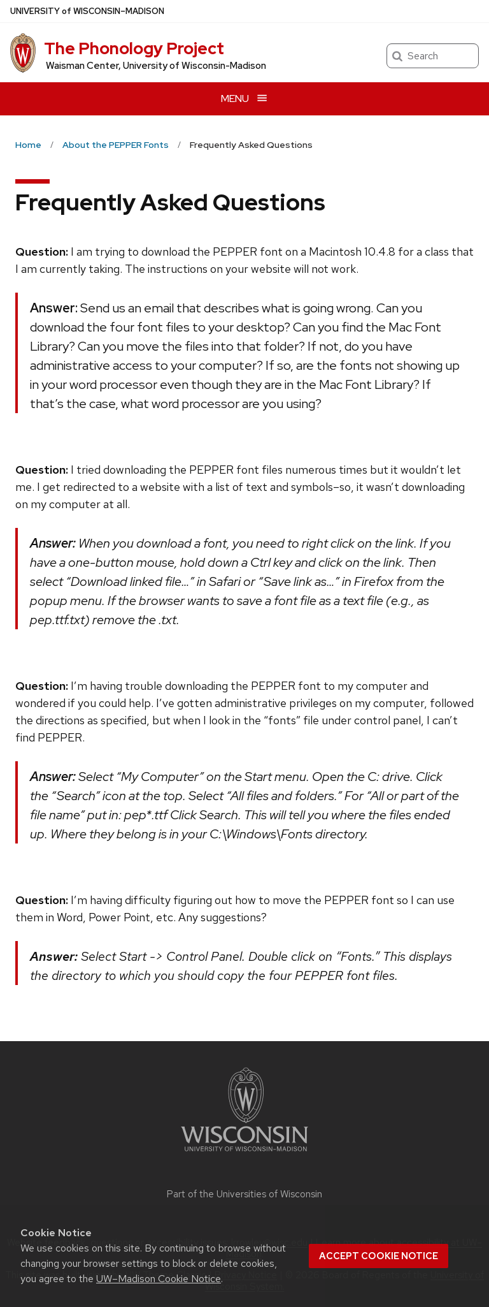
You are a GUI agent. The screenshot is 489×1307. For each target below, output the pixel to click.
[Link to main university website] (244, 1153)
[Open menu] (244, 98)
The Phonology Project (134, 48)
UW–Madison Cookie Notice (158, 1278)
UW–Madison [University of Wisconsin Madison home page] (87, 11)
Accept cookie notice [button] (378, 1256)
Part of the (244, 1194)
